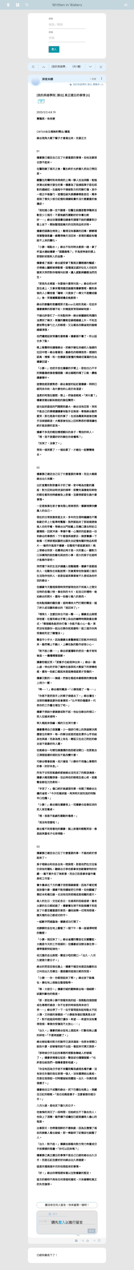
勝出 (89, 84)
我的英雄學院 (80, 84)
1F (39, 101)
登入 (54, 49)
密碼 (51, 32)
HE (101, 84)
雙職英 (96, 84)
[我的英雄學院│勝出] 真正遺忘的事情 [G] (63, 95)
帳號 (51, 19)
